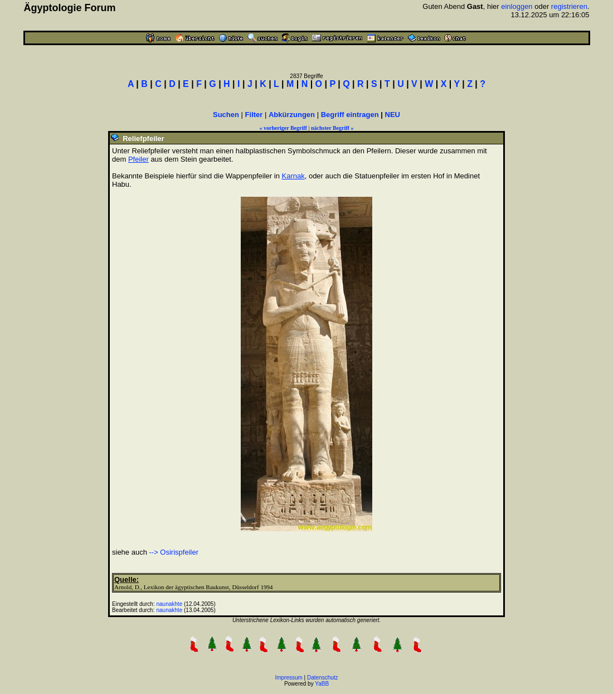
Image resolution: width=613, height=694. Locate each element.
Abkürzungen (292, 114)
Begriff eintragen (350, 114)
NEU (392, 114)
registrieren (569, 6)
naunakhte (170, 604)
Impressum (288, 677)
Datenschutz (322, 677)
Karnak (292, 176)
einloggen (516, 6)
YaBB (322, 684)
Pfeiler (138, 159)
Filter (254, 114)
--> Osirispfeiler (174, 552)
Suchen (226, 114)
